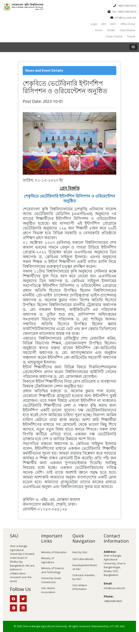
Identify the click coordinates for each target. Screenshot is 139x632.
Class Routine (127, 30)
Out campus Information (79, 587)
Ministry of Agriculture (47, 560)
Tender (111, 30)
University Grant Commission (51, 580)
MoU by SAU (79, 552)
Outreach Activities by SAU (83, 577)
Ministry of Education (54, 552)
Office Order (127, 24)
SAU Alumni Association (48, 590)
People (131, 36)
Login (94, 24)
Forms (99, 30)
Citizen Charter (114, 36)
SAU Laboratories (83, 559)
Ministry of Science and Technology (52, 570)
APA (104, 24)
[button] (133, 47)
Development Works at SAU (84, 567)
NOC (113, 24)
